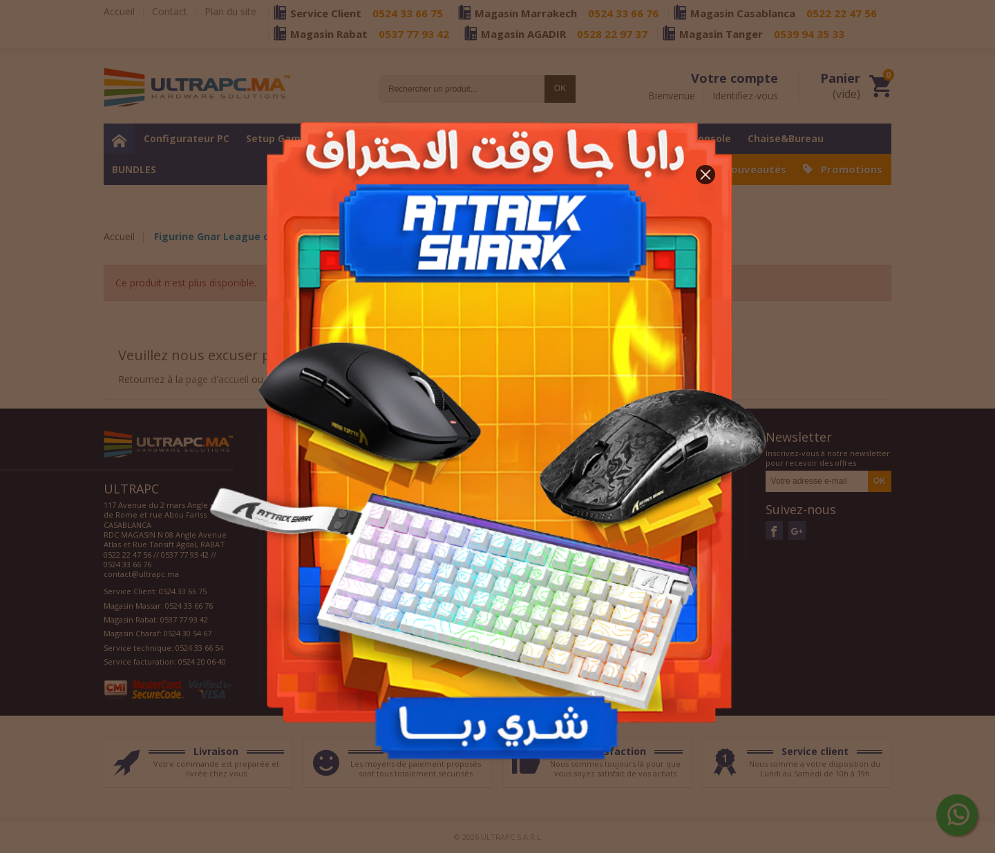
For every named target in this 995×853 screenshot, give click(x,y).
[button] (705, 174)
